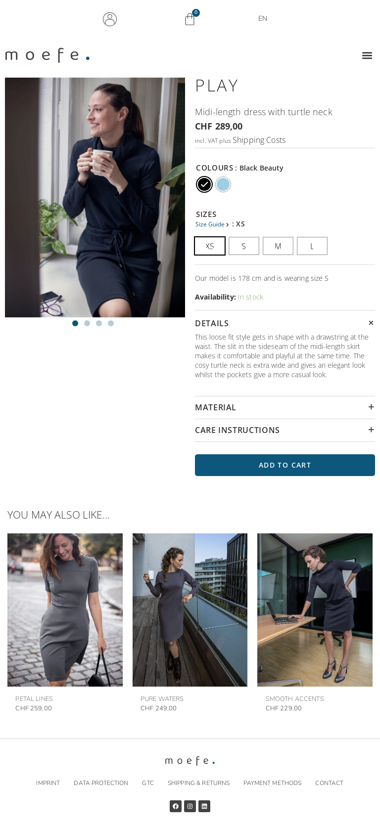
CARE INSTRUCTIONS (237, 430)
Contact (329, 783)
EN (265, 19)
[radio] (204, 184)
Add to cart (285, 465)
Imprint (48, 783)
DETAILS (212, 323)
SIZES (206, 214)
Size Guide (210, 224)
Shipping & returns (199, 783)
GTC (147, 783)
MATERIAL (216, 407)
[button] (367, 55)
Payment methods (272, 783)
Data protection (101, 783)
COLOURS (214, 168)
